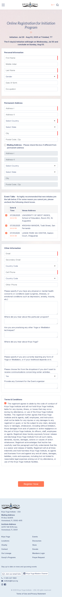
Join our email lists (11, 574)
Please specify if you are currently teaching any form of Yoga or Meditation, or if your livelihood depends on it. (28, 358)
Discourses (36, 541)
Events (35, 537)
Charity (4, 545)
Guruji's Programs (8, 557)
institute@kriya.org (11, 581)
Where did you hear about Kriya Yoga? (21, 342)
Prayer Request (38, 557)
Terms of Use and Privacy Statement (31, 594)
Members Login (38, 553)
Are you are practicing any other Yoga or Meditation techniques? (27, 328)
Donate (35, 549)
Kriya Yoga (5, 537)
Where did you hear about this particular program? (26, 317)
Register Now (31, 484)
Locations (5, 541)
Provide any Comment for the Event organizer (24, 381)
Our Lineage (6, 553)
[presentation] (31, 473)
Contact (4, 549)
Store (34, 545)
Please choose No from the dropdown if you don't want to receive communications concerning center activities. (30, 370)
